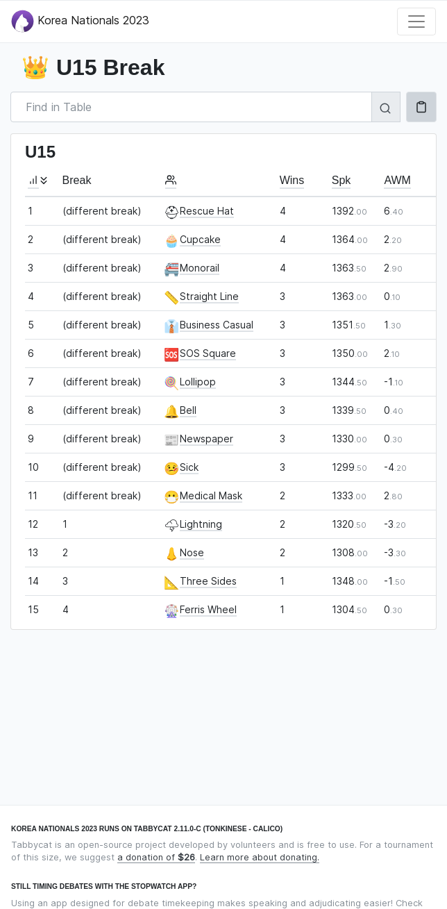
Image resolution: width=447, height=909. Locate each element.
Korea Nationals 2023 (80, 21)
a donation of (156, 857)
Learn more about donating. (259, 857)
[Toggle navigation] (416, 21)
